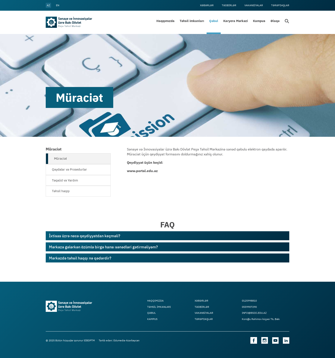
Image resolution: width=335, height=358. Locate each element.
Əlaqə (274, 21)
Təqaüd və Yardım (65, 180)
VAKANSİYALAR (253, 5)
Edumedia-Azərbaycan (126, 340)
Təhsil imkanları (192, 21)
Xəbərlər (207, 5)
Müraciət (60, 158)
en (57, 5)
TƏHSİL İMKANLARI (159, 306)
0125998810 (249, 300)
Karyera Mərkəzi (235, 21)
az (48, 5)
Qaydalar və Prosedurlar (69, 169)
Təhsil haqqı (61, 191)
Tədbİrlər (229, 5)
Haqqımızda (165, 21)
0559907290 (249, 306)
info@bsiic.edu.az (254, 312)
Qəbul (213, 21)
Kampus (259, 21)
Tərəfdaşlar (280, 5)
